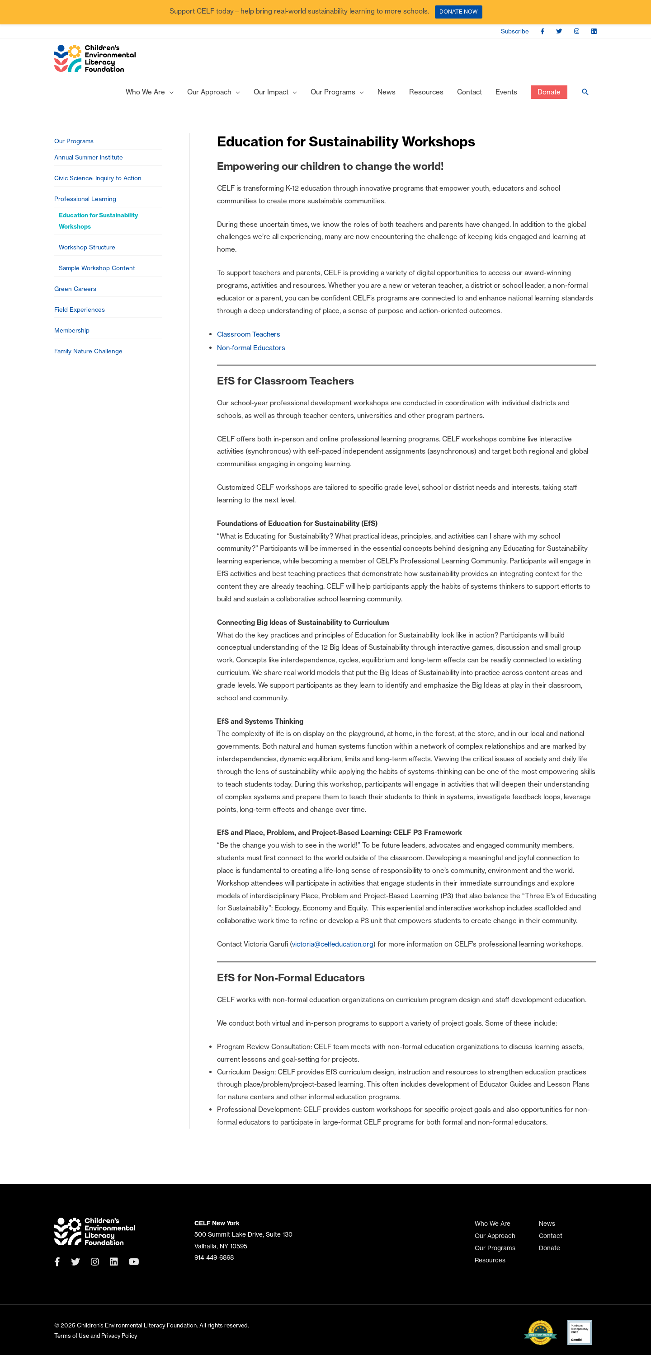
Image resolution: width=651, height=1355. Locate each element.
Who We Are (492, 1224)
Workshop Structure (88, 257)
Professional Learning (85, 206)
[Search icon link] (585, 95)
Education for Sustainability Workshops (100, 229)
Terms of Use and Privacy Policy (96, 1335)
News (547, 1224)
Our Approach (495, 1236)
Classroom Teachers (249, 337)
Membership (72, 343)
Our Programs (74, 145)
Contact (550, 1236)
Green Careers (75, 300)
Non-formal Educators (252, 351)
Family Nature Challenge (89, 366)
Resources (490, 1260)
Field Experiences (80, 322)
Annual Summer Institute (90, 162)
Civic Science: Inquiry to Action (99, 184)
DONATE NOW (458, 11)
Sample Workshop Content (97, 278)
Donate (549, 1248)
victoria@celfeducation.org (333, 948)
